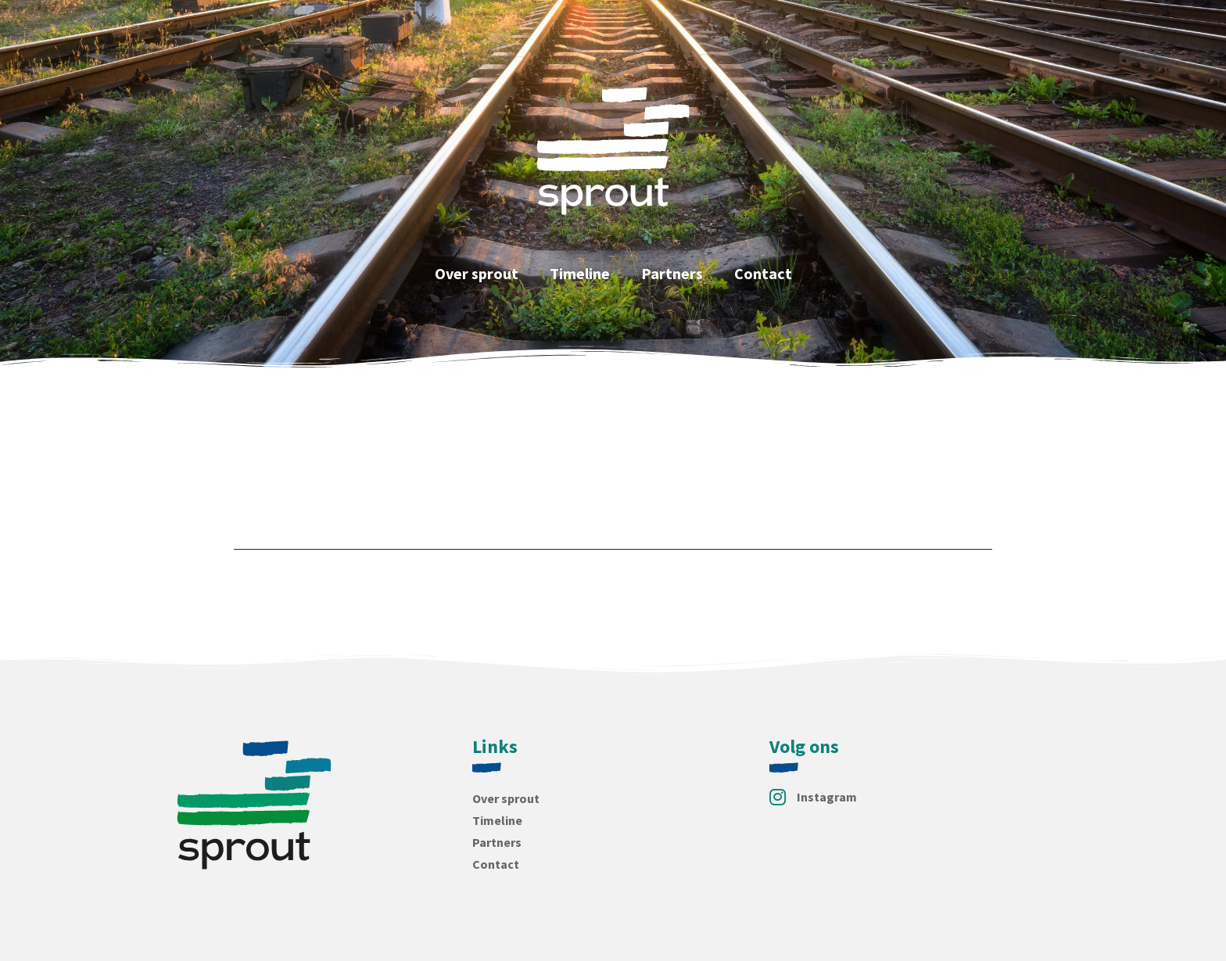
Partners (672, 273)
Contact (763, 273)
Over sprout (476, 273)
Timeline (580, 273)
